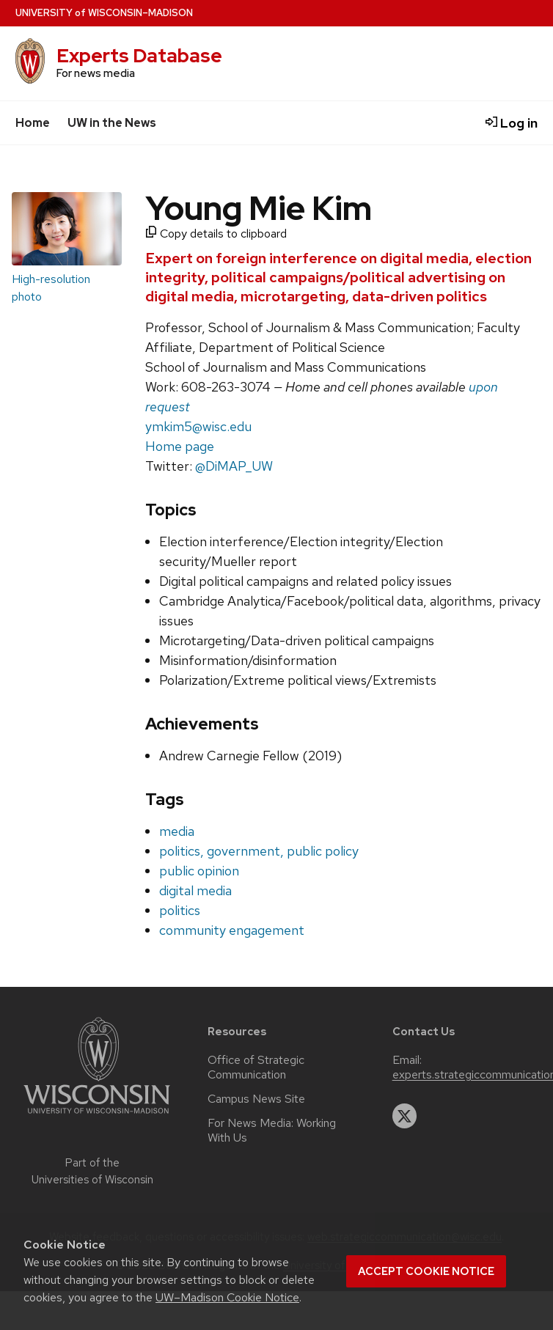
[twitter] (404, 1115)
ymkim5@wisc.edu (198, 426)
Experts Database (139, 55)
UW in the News (111, 123)
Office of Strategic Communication (256, 1067)
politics (179, 910)
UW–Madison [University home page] (104, 13)
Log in (512, 122)
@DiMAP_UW (234, 466)
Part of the (92, 1171)
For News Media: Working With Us (272, 1130)
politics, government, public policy (259, 850)
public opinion (199, 870)
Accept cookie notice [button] (426, 1271)
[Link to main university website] (96, 1116)
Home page (179, 446)
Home (32, 123)
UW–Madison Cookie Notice (227, 1297)
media (176, 831)
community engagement (231, 930)
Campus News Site (256, 1099)
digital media (195, 890)
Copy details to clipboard (216, 233)
